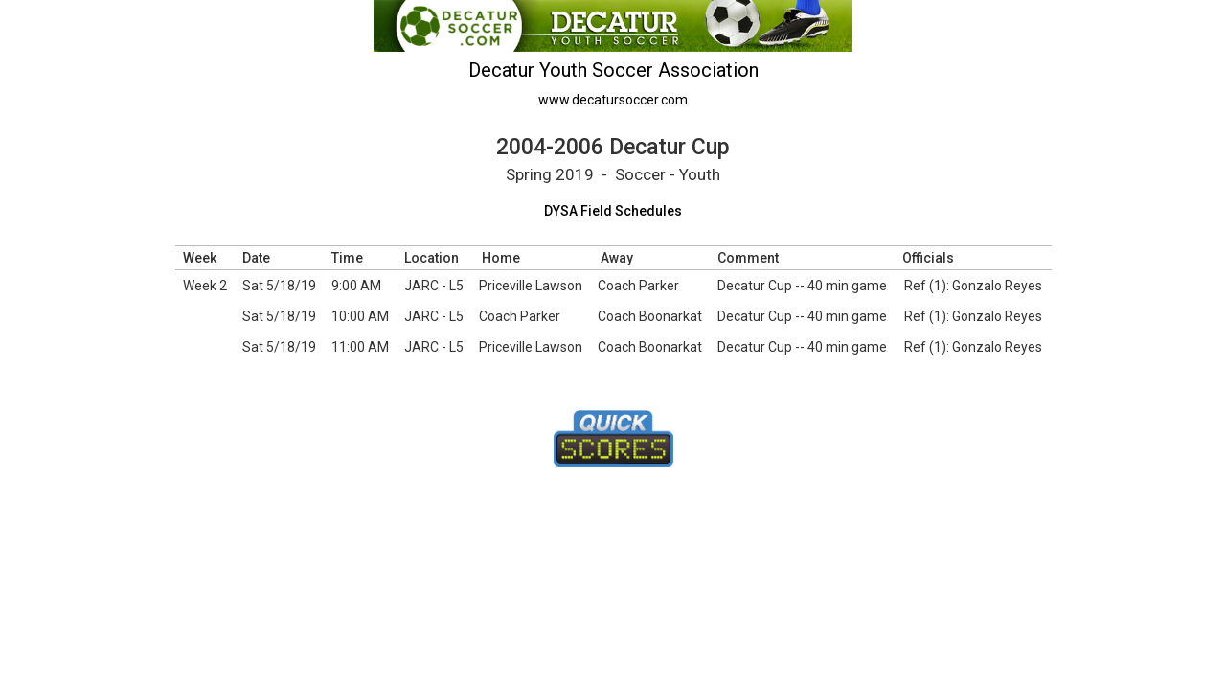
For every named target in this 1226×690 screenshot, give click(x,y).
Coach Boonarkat (650, 316)
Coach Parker (638, 285)
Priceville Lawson (530, 285)
